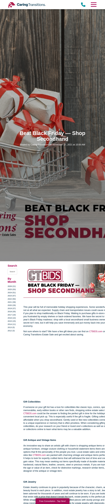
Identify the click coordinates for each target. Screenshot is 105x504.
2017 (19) (12, 315)
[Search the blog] (12, 272)
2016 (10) (12, 318)
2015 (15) (12, 321)
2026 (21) (12, 286)
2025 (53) (12, 289)
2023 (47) (12, 296)
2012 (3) (11, 331)
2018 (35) (12, 311)
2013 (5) (11, 327)
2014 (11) (12, 324)
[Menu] (93, 4)
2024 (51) (12, 292)
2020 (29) (12, 305)
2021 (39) (12, 302)
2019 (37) (12, 308)
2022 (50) (12, 299)
